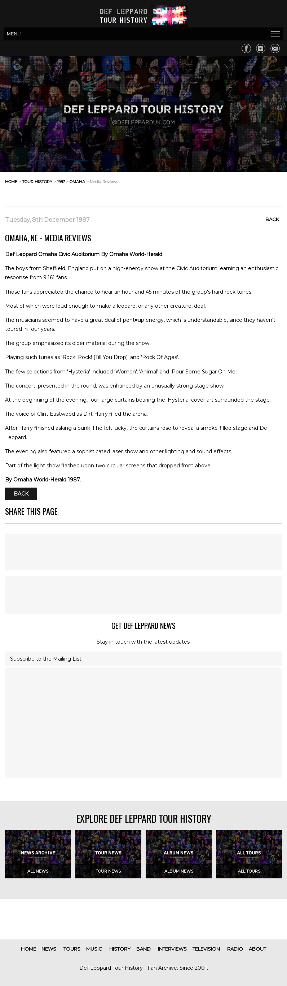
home (11, 181)
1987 (61, 181)
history (120, 949)
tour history (37, 181)
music (94, 949)
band (143, 949)
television (206, 949)
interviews (172, 949)
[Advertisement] (224, 187)
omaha (77, 181)
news (48, 949)
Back (272, 219)
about (257, 949)
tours (71, 949)
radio (235, 949)
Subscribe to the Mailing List (45, 659)
